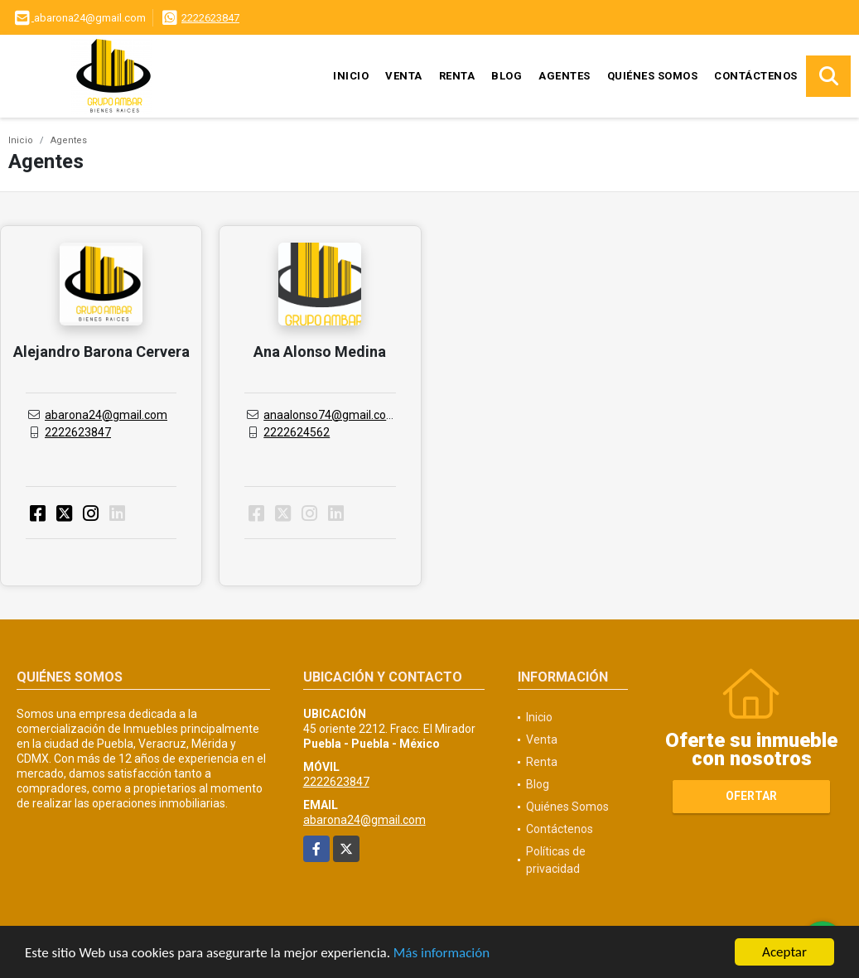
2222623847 (210, 18)
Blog (506, 76)
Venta (403, 76)
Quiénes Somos (652, 76)
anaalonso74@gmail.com (330, 415)
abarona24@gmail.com (106, 415)
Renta (457, 76)
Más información (441, 953)
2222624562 (296, 432)
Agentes (564, 76)
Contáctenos (756, 76)
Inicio (351, 76)
